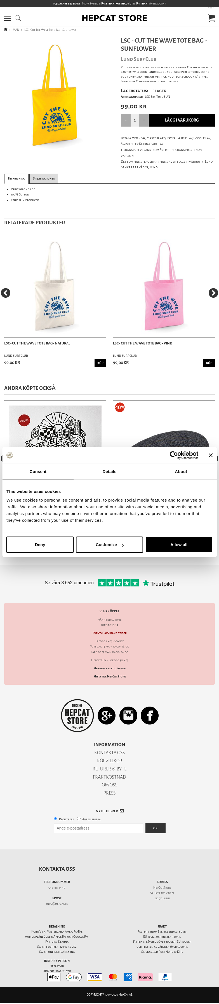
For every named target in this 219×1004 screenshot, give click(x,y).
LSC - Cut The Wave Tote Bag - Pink (142, 343)
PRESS (109, 793)
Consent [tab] (37, 471)
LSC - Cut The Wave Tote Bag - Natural (37, 343)
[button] (7, 18)
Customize (110, 544)
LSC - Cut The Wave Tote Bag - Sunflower (50, 30)
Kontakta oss (57, 869)
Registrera (66, 819)
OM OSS (109, 785)
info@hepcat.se (57, 903)
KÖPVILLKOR (109, 761)
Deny (40, 544)
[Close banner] (211, 455)
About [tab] (181, 471)
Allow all (178, 544)
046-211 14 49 (56, 888)
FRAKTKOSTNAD (109, 777)
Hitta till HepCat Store (110, 676)
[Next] (213, 293)
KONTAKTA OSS (109, 753)
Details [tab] (110, 471)
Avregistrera (91, 819)
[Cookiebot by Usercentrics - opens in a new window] (173, 455)
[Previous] (5, 293)
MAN (16, 30)
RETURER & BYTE (109, 769)
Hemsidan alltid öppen (110, 668)
